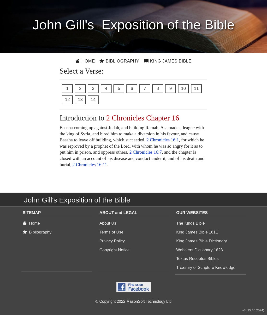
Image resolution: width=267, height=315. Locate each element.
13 (80, 99)
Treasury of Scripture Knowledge (205, 267)
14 (93, 99)
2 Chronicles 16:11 (89, 164)
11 (196, 88)
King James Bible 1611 (197, 232)
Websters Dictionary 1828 (199, 250)
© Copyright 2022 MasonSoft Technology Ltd (133, 301)
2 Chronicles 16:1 (163, 139)
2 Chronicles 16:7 (145, 152)
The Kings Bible (190, 223)
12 (67, 99)
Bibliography (119, 61)
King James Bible (168, 61)
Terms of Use (111, 232)
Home (85, 61)
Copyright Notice (114, 250)
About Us (107, 223)
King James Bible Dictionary (201, 241)
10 (183, 88)
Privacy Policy (112, 241)
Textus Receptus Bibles (197, 258)
